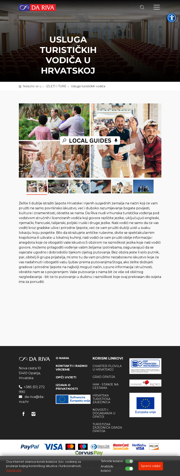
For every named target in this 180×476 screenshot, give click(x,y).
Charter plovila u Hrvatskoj (107, 367)
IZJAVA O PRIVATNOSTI (67, 387)
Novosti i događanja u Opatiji (104, 413)
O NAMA (62, 358)
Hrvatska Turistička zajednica (101, 399)
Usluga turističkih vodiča (88, 86)
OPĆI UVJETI (66, 377)
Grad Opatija (104, 377)
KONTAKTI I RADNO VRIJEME (71, 367)
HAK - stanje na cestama (106, 386)
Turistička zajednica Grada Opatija (107, 427)
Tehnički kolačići (112, 461)
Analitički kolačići (107, 469)
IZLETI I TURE (56, 86)
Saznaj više (14, 470)
